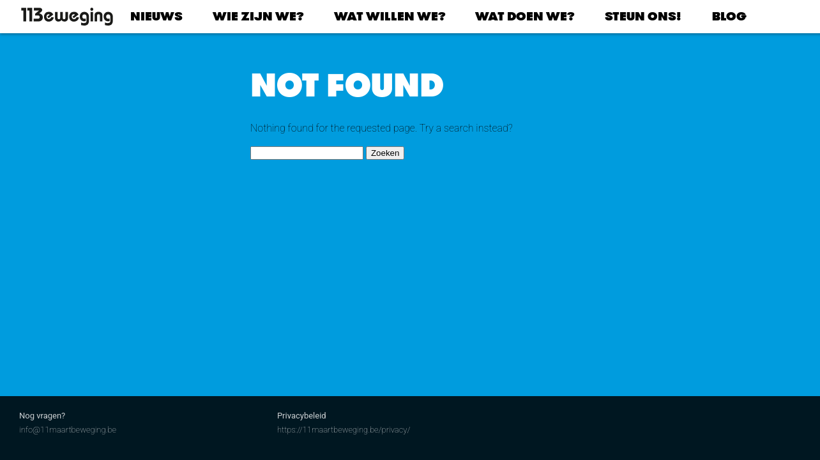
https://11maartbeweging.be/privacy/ (344, 429)
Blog (729, 16)
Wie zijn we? (258, 16)
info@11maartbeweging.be (67, 429)
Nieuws (156, 16)
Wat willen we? (389, 16)
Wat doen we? (524, 16)
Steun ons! (643, 16)
